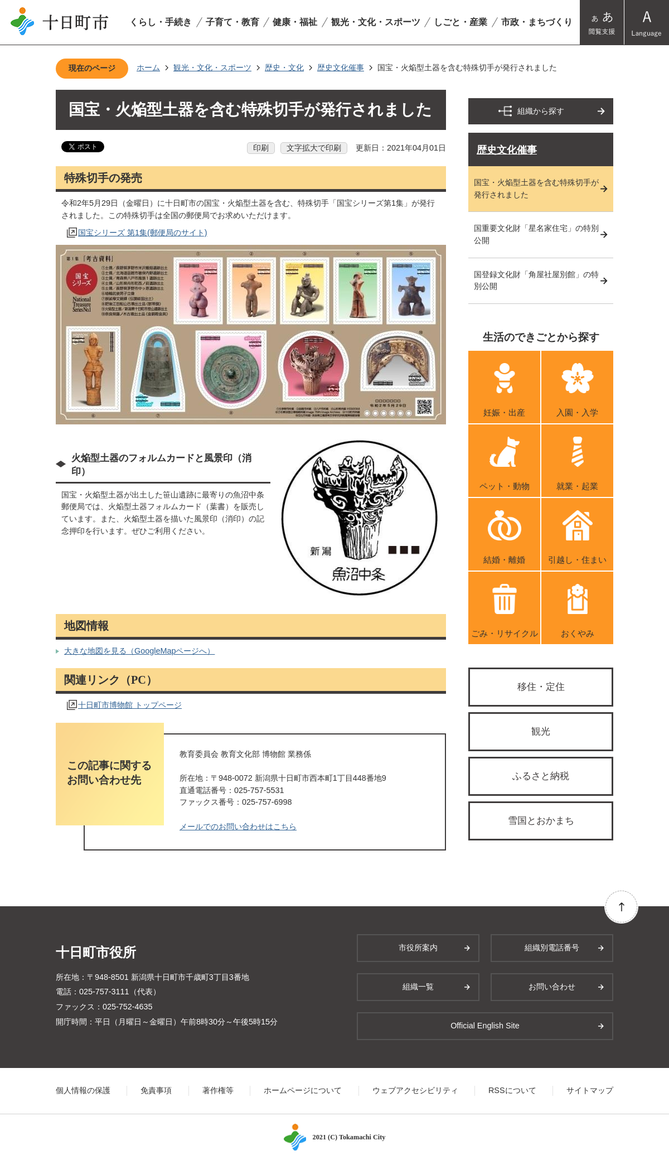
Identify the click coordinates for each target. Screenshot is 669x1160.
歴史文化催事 (340, 67)
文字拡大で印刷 (314, 147)
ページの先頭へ (621, 907)
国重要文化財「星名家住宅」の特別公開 (536, 234)
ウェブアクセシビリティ (415, 1090)
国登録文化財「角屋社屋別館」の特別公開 (536, 280)
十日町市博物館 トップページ (130, 704)
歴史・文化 (284, 67)
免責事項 (156, 1090)
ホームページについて (303, 1090)
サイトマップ (589, 1090)
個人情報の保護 (83, 1090)
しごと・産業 (460, 22)
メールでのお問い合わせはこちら (238, 826)
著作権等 (218, 1090)
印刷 (261, 147)
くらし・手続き (160, 22)
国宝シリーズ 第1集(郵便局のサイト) (142, 232)
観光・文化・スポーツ (375, 22)
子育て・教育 (232, 22)
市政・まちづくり (537, 22)
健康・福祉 (295, 22)
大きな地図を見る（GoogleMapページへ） (139, 650)
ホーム (148, 67)
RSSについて (512, 1090)
